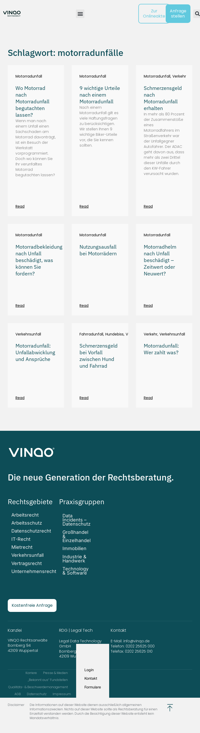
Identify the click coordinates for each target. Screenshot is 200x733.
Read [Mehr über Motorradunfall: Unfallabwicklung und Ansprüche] (20, 397)
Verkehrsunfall (28, 334)
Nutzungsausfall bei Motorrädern (98, 250)
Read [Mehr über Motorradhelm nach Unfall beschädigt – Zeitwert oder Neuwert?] (148, 305)
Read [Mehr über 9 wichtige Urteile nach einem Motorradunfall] (84, 206)
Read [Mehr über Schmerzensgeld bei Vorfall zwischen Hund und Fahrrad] (84, 397)
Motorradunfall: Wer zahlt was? (161, 349)
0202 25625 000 (140, 642)
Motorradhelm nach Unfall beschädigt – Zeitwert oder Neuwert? (160, 260)
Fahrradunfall (91, 334)
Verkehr (179, 76)
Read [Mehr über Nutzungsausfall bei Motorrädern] (84, 305)
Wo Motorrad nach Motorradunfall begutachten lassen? (32, 101)
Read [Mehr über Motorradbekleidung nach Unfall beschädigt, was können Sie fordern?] (20, 305)
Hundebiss (114, 334)
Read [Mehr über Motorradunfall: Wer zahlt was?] (148, 397)
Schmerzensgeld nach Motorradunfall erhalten (163, 98)
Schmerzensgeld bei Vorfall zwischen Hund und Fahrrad (98, 355)
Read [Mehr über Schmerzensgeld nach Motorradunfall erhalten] (148, 206)
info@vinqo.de (137, 637)
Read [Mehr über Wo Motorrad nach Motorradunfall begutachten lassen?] (20, 206)
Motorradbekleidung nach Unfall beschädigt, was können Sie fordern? (38, 260)
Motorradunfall (28, 76)
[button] (80, 14)
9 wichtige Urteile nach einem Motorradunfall (99, 95)
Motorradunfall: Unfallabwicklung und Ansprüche (35, 352)
